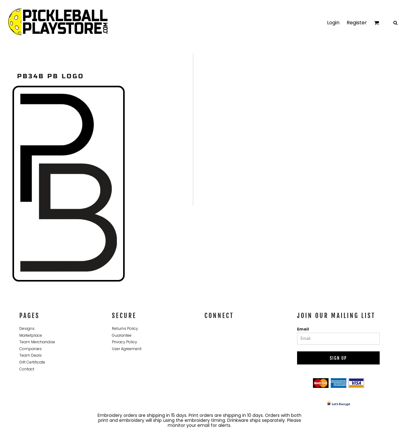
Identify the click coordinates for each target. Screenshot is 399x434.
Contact (26, 369)
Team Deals (30, 355)
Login (333, 22)
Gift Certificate (32, 362)
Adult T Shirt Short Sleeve (194, 195)
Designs (27, 328)
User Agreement (127, 348)
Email (303, 329)
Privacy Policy (124, 342)
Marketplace (30, 335)
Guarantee (122, 335)
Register (357, 22)
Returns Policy (125, 328)
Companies (30, 348)
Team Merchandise (37, 342)
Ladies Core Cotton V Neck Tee (321, 195)
